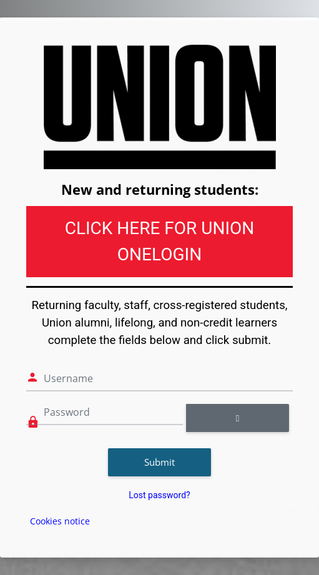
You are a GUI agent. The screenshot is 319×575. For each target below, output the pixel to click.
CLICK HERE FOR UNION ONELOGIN (160, 241)
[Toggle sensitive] (237, 418)
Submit (159, 462)
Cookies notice (60, 521)
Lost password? (159, 495)
